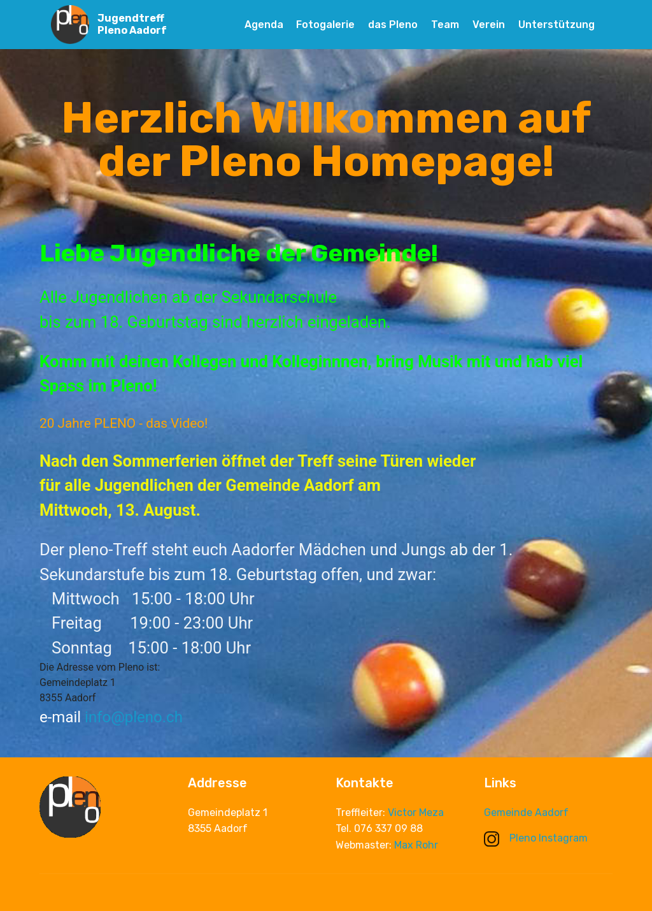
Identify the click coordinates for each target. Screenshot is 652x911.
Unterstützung (556, 24)
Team (445, 24)
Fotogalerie (325, 24)
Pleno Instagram (536, 838)
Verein (488, 24)
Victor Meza (416, 815)
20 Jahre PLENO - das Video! (123, 423)
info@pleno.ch (134, 717)
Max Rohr (416, 848)
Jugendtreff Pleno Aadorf (132, 24)
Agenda (263, 24)
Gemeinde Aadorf (526, 813)
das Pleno (393, 24)
